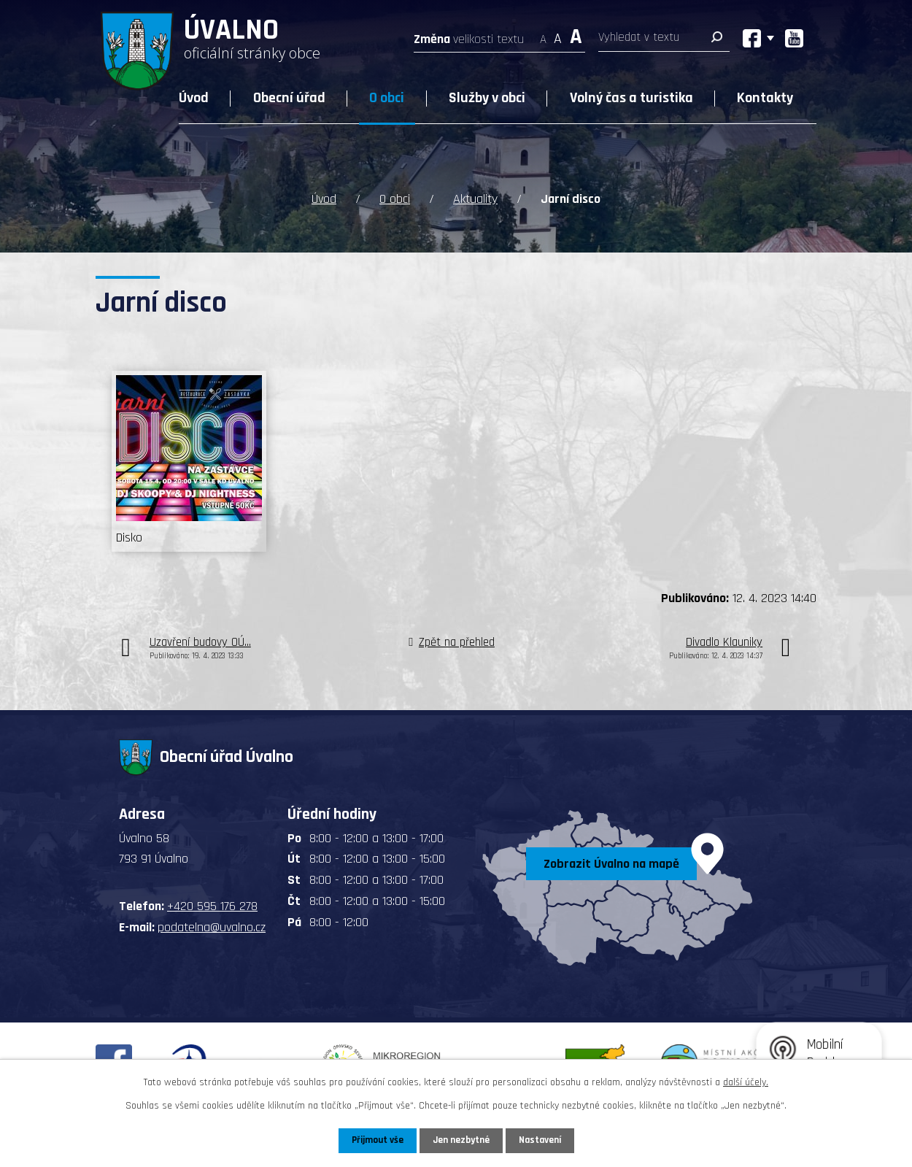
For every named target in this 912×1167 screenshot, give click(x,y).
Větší (576, 35)
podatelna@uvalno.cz (212, 927)
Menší (543, 35)
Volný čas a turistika (631, 97)
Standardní (557, 35)
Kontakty (765, 97)
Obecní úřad (289, 97)
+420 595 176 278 (212, 906)
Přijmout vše (375, 1140)
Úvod (194, 97)
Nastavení (542, 1140)
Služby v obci (487, 97)
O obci (386, 97)
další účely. (745, 1081)
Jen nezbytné (461, 1140)
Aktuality (475, 198)
